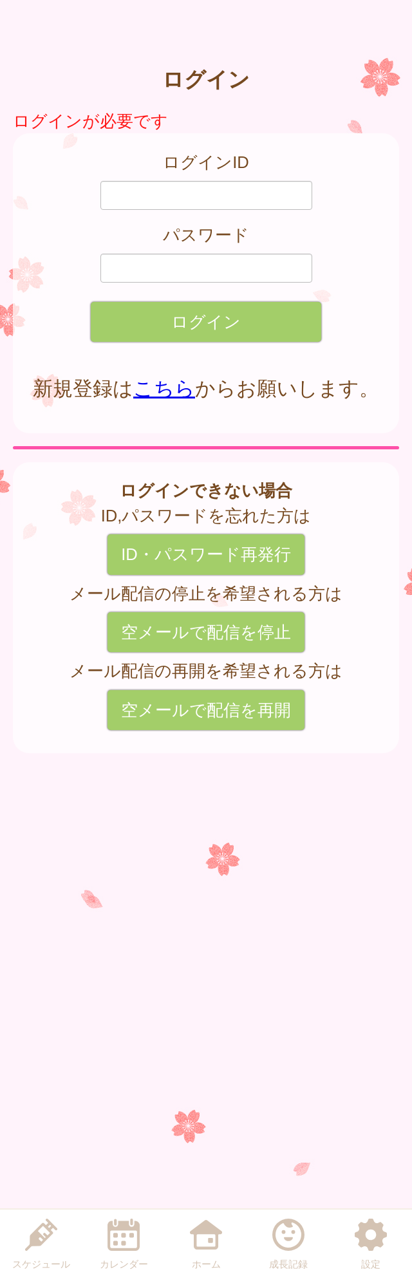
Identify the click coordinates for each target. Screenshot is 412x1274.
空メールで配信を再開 (206, 710)
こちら (164, 388)
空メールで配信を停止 (206, 632)
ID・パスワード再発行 (206, 554)
